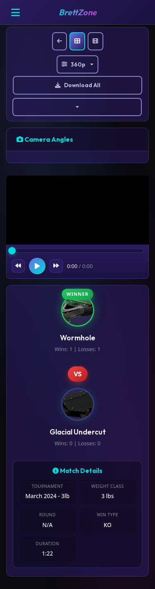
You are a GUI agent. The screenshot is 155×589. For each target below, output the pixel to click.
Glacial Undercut (78, 432)
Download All (77, 85)
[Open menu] (15, 12)
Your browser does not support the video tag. (77, 211)
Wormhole (77, 337)
